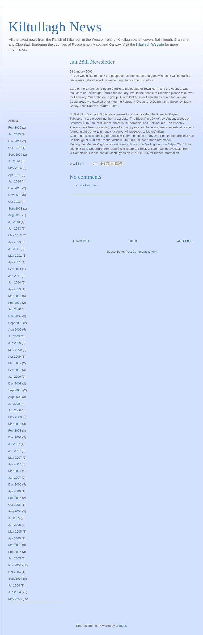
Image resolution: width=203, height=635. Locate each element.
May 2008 (15, 417)
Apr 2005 (14, 538)
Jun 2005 (14, 524)
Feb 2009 (14, 370)
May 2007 (15, 457)
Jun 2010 (14, 282)
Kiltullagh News (55, 26)
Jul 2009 (14, 336)
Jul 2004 (14, 585)
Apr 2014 (14, 175)
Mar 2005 (14, 545)
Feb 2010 (14, 302)
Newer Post (81, 241)
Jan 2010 (14, 309)
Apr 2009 (14, 356)
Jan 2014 (14, 181)
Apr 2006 (14, 491)
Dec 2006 (14, 484)
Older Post (184, 241)
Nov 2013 (14, 195)
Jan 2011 (14, 276)
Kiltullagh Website (150, 44)
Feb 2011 (14, 269)
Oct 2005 (14, 504)
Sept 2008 (15, 390)
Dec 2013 (14, 188)
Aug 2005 (14, 511)
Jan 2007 (14, 477)
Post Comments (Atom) (141, 251)
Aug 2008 (14, 397)
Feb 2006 (14, 498)
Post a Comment (87, 185)
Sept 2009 (15, 323)
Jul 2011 (14, 249)
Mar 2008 (14, 424)
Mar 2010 (14, 296)
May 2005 (15, 531)
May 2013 (15, 235)
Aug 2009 (14, 329)
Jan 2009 (14, 376)
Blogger (121, 625)
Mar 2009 (14, 363)
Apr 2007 (14, 464)
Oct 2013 (14, 201)
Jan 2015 (14, 134)
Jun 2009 (14, 343)
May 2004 (15, 599)
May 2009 (15, 350)
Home (133, 241)
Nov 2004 (14, 565)
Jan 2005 (14, 558)
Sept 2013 (15, 208)
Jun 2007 (14, 451)
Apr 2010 (14, 289)
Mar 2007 (14, 471)
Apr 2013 (14, 242)
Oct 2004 (14, 572)
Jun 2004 (14, 592)
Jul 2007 (14, 444)
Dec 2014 (14, 141)
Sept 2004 (15, 578)
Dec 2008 (14, 383)
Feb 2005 (14, 552)
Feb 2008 (14, 430)
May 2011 (15, 255)
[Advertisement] (34, 85)
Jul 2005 (14, 518)
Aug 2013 (14, 215)
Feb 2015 (14, 127)
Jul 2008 (14, 403)
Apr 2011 (14, 262)
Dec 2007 (14, 437)
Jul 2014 (14, 161)
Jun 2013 (14, 228)
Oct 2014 (14, 148)
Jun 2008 (14, 410)
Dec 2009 (14, 316)
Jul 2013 (14, 222)
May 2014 (15, 168)
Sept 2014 (15, 154)
